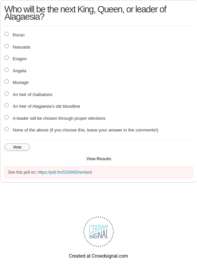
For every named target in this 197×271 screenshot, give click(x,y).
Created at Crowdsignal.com (98, 256)
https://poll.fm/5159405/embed (65, 172)
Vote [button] (17, 147)
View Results (98, 159)
